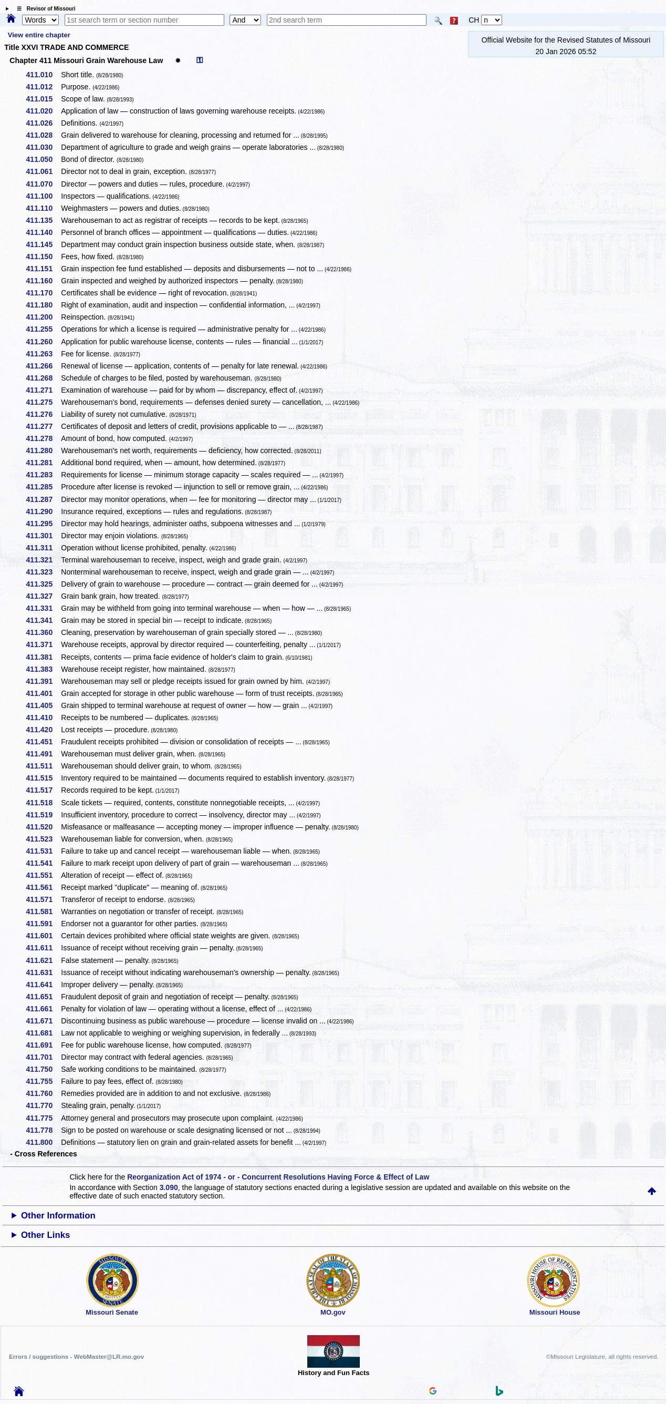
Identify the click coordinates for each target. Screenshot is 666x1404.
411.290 (43, 511)
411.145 (43, 244)
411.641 (43, 984)
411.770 (43, 1105)
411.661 (43, 1009)
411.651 (43, 996)
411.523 (43, 839)
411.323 (43, 572)
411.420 (43, 729)
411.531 (43, 851)
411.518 (43, 802)
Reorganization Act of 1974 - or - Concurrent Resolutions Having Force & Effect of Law (278, 1177)
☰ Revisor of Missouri (44, 9)
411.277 (43, 426)
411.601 (43, 935)
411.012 (43, 87)
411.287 (43, 499)
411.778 (43, 1130)
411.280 (43, 450)
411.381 (43, 657)
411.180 (43, 305)
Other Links (45, 1235)
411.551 (43, 875)
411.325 (43, 584)
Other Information (58, 1216)
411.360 (43, 632)
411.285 (43, 487)
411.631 (43, 972)
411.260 (43, 341)
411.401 (43, 693)
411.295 (43, 523)
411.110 (43, 208)
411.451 (43, 741)
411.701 (43, 1057)
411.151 (43, 268)
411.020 (43, 111)
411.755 (43, 1081)
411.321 (43, 560)
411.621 (43, 960)
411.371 (43, 644)
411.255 (43, 329)
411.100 (43, 196)
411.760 (43, 1093)
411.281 (43, 462)
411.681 (43, 1033)
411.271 (43, 390)
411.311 (43, 548)
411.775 (43, 1118)
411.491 (43, 754)
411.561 (43, 887)
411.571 (43, 899)
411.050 (43, 159)
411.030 (43, 147)
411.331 (43, 608)
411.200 (43, 317)
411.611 (43, 948)
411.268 (43, 378)
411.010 (43, 74)
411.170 (43, 293)
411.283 (43, 474)
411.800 (43, 1142)
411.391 (43, 681)
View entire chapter (39, 35)
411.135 (43, 220)
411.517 (43, 790)
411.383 (43, 669)
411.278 (43, 438)
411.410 (43, 717)
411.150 (43, 256)
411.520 (43, 827)
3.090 (169, 1187)
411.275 (43, 402)
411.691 (43, 1045)
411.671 (43, 1021)
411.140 (43, 232)
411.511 (43, 766)
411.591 (43, 923)
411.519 (43, 815)
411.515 (43, 778)
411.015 (43, 99)
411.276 (43, 414)
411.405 (43, 705)
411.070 (43, 184)
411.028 (43, 135)
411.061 (43, 171)
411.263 (43, 354)
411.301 (43, 535)
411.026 (43, 123)
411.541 (43, 863)
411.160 (43, 280)
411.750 (43, 1069)
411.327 (43, 596)
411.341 (43, 620)
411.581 (43, 911)
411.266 (43, 366)
